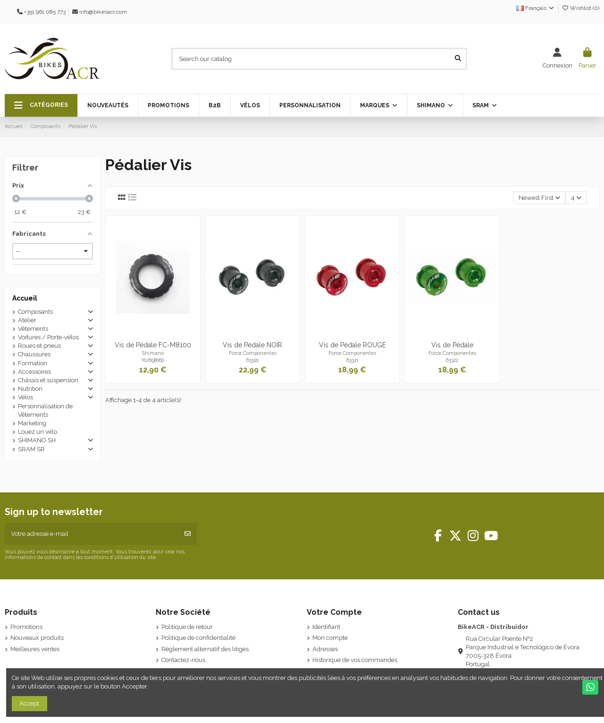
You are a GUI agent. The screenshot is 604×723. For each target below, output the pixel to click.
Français (535, 8)
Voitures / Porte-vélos (48, 337)
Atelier (27, 320)
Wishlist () (580, 8)
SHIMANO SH (37, 440)
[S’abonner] (187, 534)
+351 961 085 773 (45, 12)
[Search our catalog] (458, 58)
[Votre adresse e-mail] (92, 534)
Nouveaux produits (37, 637)
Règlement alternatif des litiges (205, 649)
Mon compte (330, 637)
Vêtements (33, 328)
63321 (352, 360)
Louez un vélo (37, 431)
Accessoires (34, 371)
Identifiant (326, 626)
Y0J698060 (152, 360)
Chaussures (34, 354)
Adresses (325, 649)
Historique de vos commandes (354, 659)
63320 (252, 360)
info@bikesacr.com (103, 12)
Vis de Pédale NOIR (252, 345)
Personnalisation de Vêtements (45, 410)
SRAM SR (31, 449)
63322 (452, 360)
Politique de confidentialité (198, 637)
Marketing (32, 423)
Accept (29, 703)
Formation (32, 363)
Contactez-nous (183, 659)
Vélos (25, 397)
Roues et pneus (39, 345)
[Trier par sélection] (539, 197)
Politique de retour (187, 626)
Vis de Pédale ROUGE (352, 345)
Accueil (24, 298)
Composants (35, 311)
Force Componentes (253, 353)
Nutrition (30, 388)
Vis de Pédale (452, 345)
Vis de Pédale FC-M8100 (153, 345)
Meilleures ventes (34, 649)
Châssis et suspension (48, 380)
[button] (41, 105)
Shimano (153, 353)
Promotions (26, 626)
